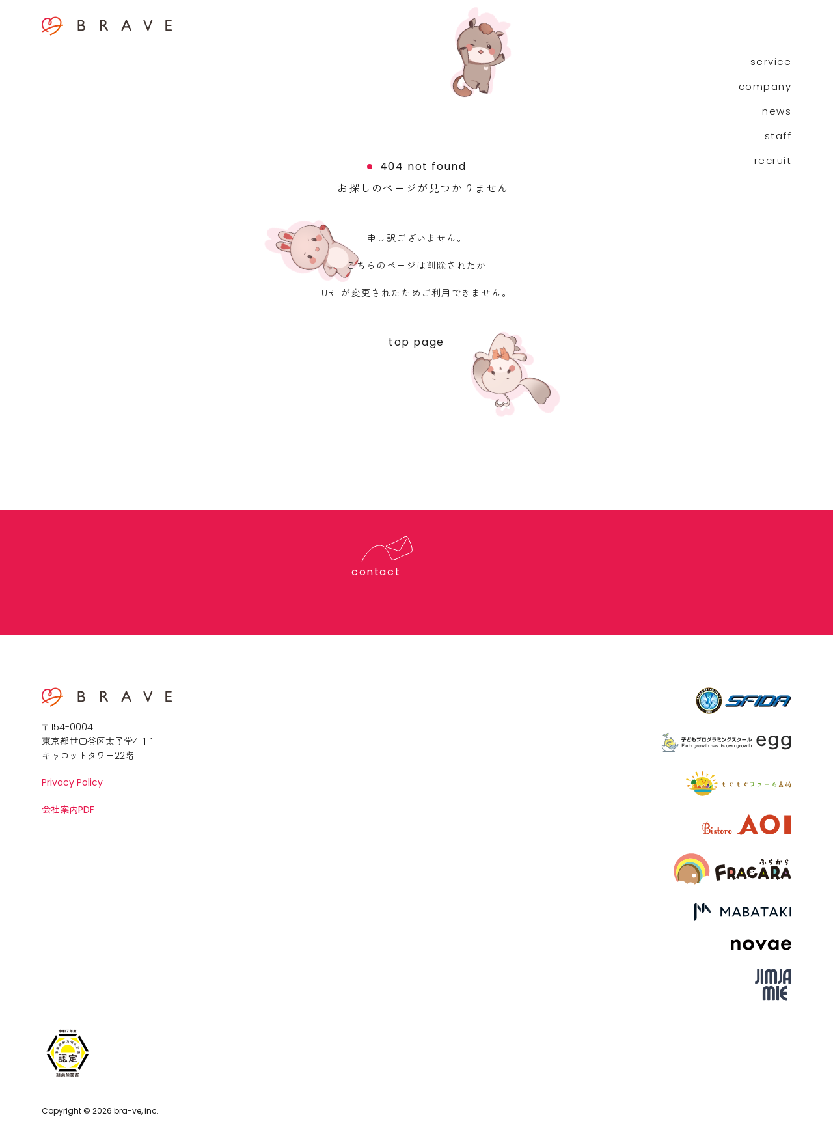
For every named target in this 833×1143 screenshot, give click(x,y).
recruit (773, 160)
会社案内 (68, 809)
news (776, 111)
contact (375, 571)
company (765, 86)
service (771, 61)
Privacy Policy (72, 782)
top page (416, 342)
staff (778, 136)
